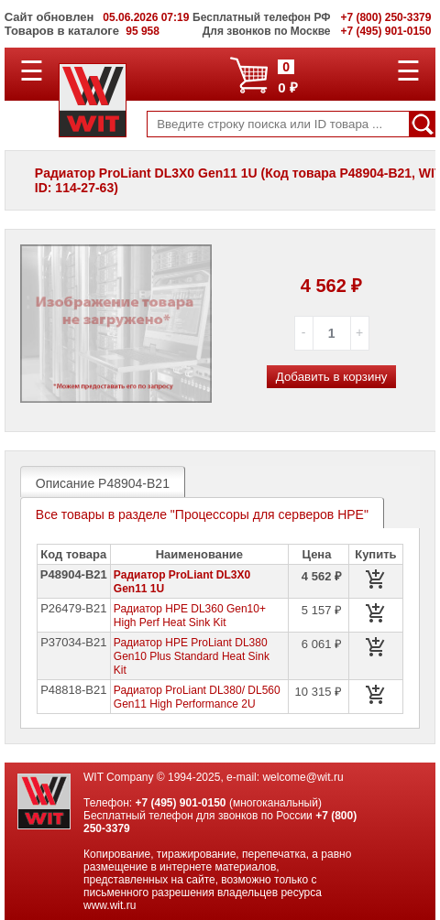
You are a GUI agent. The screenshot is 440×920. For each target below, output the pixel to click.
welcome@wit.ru (302, 777)
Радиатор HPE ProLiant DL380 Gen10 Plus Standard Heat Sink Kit (192, 656)
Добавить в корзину (332, 377)
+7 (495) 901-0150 (180, 802)
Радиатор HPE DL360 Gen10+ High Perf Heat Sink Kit (190, 615)
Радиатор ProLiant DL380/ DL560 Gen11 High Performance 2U (197, 697)
